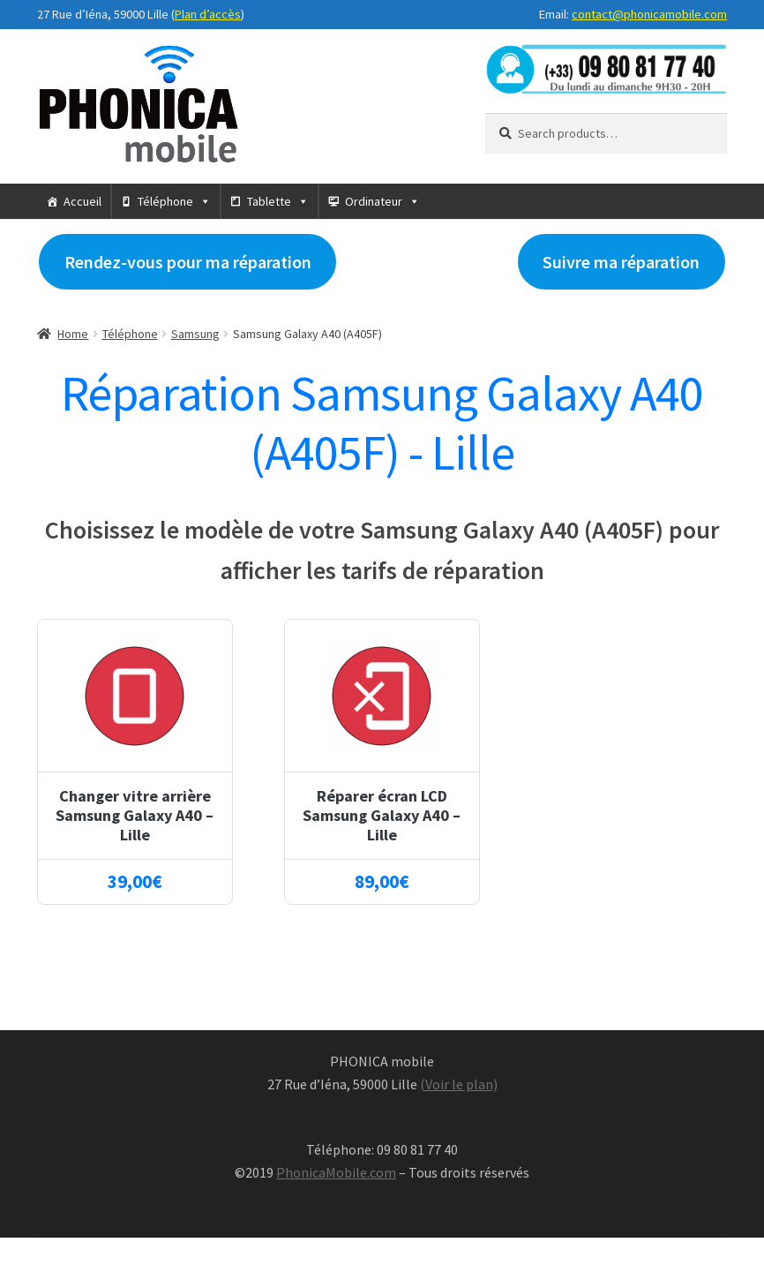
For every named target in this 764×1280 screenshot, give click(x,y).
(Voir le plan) (459, 1084)
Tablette (269, 201)
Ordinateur (373, 201)
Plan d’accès (208, 14)
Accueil (82, 201)
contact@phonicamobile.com (649, 14)
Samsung (195, 334)
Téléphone (165, 201)
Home (72, 334)
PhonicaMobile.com (336, 1172)
